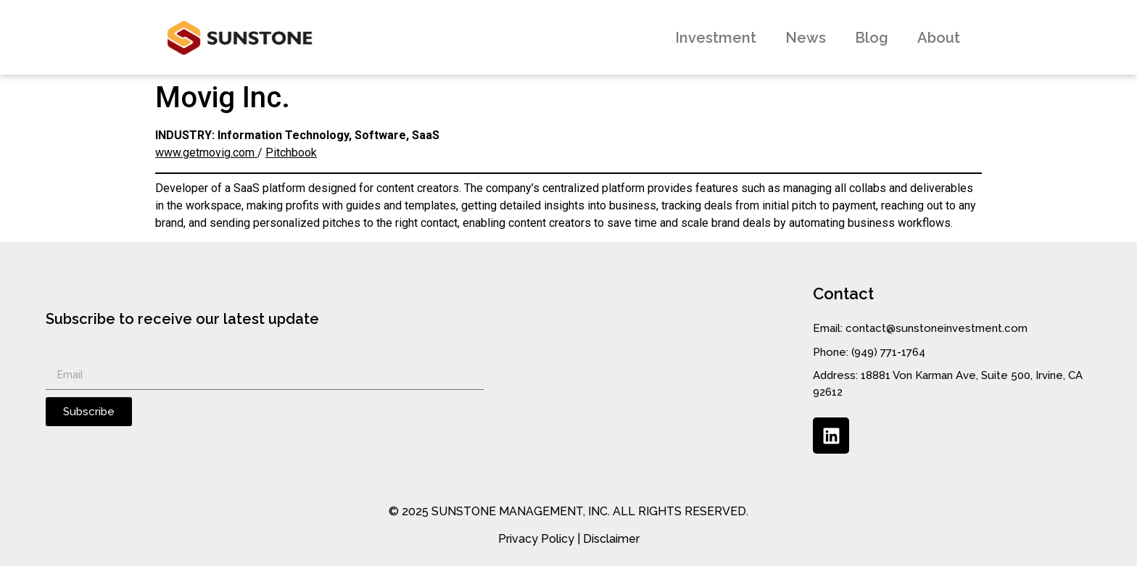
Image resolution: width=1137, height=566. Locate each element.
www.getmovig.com (206, 152)
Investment (715, 37)
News (805, 37)
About (938, 37)
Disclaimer (611, 539)
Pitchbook (291, 152)
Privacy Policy (536, 539)
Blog (871, 37)
